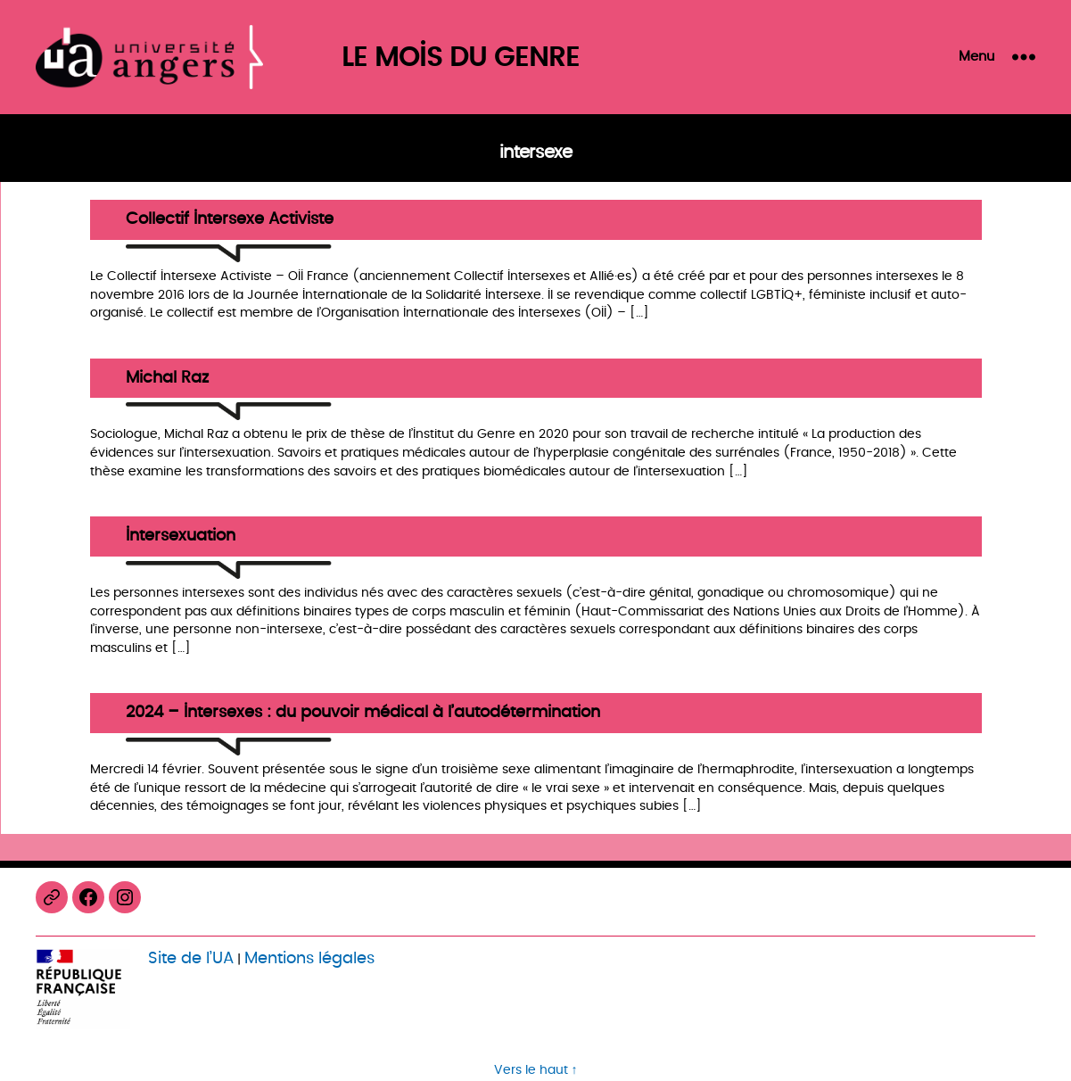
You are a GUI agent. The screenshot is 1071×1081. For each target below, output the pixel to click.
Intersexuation (180, 536)
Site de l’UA (191, 958)
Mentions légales (309, 958)
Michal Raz (167, 378)
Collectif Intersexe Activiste (230, 219)
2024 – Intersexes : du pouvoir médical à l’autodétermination (363, 713)
